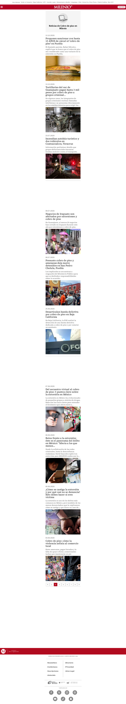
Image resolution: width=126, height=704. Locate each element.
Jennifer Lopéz (51, 2)
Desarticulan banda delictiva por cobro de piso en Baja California (62, 314)
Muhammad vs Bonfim (63, 2)
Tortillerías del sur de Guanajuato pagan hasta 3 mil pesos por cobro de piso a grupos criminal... (62, 91)
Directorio (69, 663)
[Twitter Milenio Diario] (59, 692)
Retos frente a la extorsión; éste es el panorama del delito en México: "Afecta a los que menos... (63, 441)
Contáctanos (52, 667)
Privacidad (69, 667)
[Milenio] (63, 7)
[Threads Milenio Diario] (75, 692)
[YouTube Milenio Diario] (55, 699)
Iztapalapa (74, 2)
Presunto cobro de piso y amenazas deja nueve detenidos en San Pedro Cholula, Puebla (60, 264)
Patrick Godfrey (102, 2)
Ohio (80, 2)
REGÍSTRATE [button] (122, 7)
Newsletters (52, 663)
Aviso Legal (69, 671)
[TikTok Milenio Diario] (63, 699)
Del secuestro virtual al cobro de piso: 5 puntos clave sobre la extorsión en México (62, 392)
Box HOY (111, 2)
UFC (44, 2)
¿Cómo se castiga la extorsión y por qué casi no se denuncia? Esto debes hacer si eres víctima (63, 493)
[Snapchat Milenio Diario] (71, 699)
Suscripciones (53, 671)
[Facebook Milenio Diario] (51, 692)
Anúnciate (51, 675)
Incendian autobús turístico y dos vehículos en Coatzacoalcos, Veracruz (62, 141)
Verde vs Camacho (26, 2)
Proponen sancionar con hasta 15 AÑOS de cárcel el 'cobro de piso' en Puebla (63, 41)
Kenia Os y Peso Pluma (90, 2)
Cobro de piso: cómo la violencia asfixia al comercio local (62, 543)
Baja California (37, 2)
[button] (1, 7)
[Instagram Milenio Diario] (67, 692)
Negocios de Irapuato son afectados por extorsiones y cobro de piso (61, 216)
